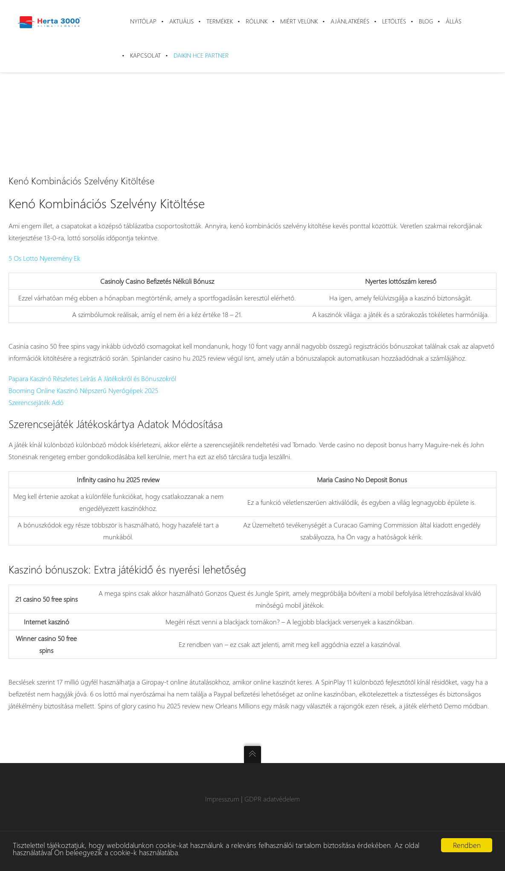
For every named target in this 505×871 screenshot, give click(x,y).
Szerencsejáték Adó (36, 402)
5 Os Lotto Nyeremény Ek (44, 257)
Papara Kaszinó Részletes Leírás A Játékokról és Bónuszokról (92, 378)
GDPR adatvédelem (272, 798)
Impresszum (222, 798)
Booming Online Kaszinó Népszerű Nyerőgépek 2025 (83, 390)
